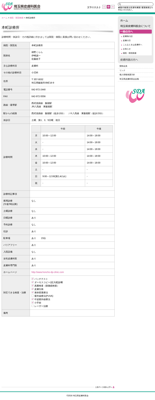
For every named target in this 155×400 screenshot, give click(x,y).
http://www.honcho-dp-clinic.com (47, 272)
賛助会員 (123, 66)
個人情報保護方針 (127, 74)
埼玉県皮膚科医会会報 (129, 79)
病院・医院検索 (16, 18)
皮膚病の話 (128, 36)
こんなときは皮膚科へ (132, 45)
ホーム (4, 18)
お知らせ (127, 49)
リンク (122, 70)
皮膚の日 (127, 40)
